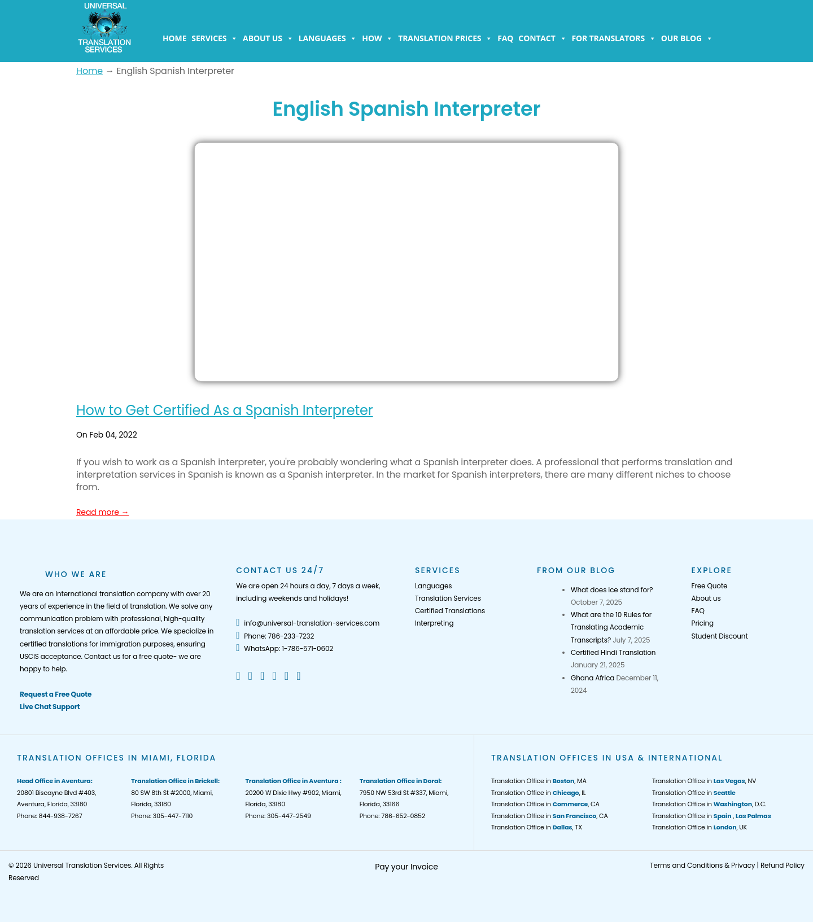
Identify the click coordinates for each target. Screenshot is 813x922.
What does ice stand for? (612, 590)
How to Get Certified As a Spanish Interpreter (224, 410)
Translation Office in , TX (536, 827)
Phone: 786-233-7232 (275, 636)
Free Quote (710, 586)
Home (174, 38)
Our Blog (687, 38)
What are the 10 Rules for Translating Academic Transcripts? (611, 627)
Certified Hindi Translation (613, 652)
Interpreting (434, 623)
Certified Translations (450, 610)
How (377, 38)
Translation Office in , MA (539, 780)
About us (268, 38)
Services (214, 38)
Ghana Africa (592, 678)
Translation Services (448, 598)
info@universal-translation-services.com (307, 623)
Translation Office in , (711, 815)
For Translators (614, 38)
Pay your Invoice (406, 866)
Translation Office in (694, 792)
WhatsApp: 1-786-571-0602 (284, 648)
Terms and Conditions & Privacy (702, 865)
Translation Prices (445, 38)
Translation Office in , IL (538, 792)
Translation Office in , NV (704, 780)
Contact (542, 38)
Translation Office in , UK (699, 827)
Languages (328, 38)
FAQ (505, 38)
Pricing (703, 623)
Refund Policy (782, 865)
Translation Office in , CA (545, 804)
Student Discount (720, 636)
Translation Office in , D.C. (709, 804)
